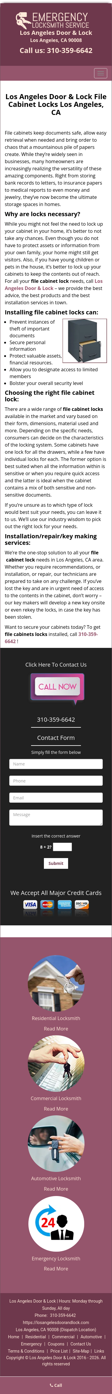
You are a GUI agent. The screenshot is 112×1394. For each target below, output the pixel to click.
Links (99, 1351)
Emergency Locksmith (56, 1258)
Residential (35, 1336)
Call (56, 1385)
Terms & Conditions (26, 1351)
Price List (59, 1351)
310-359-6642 (70, 50)
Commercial (63, 1336)
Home (13, 1336)
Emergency (31, 1344)
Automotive (91, 1336)
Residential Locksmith (56, 1018)
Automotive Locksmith (56, 1178)
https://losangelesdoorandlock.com (56, 1322)
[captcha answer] (62, 847)
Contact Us (80, 1344)
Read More (56, 1028)
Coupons (56, 1344)
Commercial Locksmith (56, 1098)
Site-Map (81, 1351)
